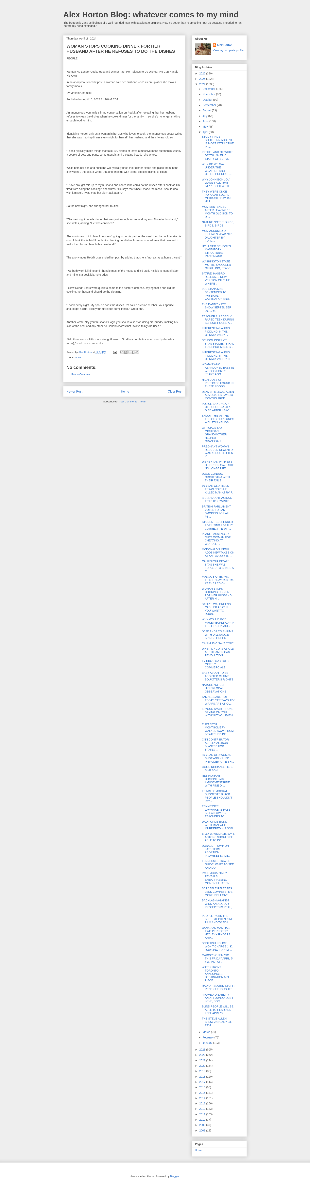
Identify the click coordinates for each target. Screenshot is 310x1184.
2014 (202, 1098)
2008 (202, 1130)
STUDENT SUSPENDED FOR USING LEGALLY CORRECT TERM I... (217, 525)
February (208, 1037)
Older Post (175, 391)
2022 (202, 1054)
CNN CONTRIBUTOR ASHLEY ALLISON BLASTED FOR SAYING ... (215, 744)
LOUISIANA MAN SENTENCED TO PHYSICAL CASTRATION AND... (216, 293)
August (207, 110)
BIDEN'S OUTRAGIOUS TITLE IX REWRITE (217, 499)
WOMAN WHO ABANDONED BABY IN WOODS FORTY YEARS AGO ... (218, 369)
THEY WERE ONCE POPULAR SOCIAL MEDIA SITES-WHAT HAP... (216, 196)
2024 (202, 84)
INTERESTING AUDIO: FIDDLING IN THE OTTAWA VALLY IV (216, 331)
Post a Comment (81, 374)
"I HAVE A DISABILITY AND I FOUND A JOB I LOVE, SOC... (217, 998)
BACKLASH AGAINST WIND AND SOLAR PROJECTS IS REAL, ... (217, 905)
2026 (202, 73)
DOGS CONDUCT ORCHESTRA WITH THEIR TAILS (216, 477)
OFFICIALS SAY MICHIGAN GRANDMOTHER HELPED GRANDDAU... (214, 434)
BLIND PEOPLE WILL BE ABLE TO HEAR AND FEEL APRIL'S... (217, 1010)
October (207, 99)
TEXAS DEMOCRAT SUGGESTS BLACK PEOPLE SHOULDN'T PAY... (217, 795)
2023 (202, 1049)
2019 (202, 1071)
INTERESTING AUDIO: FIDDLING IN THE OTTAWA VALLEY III (216, 356)
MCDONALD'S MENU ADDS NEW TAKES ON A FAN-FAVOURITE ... (218, 553)
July (205, 115)
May (205, 126)
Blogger (174, 1176)
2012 (202, 1108)
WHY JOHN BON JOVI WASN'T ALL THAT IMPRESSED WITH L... (217, 183)
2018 (202, 1076)
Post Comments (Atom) (132, 401)
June (205, 121)
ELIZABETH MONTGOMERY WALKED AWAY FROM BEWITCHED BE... (218, 729)
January (207, 1042)
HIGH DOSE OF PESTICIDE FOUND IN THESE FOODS (217, 383)
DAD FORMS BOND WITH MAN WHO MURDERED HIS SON (217, 825)
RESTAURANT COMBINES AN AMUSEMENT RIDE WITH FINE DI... (216, 780)
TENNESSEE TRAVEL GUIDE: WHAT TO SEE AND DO (218, 864)
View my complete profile (228, 50)
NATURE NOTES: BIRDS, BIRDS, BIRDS (218, 224)
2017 (202, 1081)
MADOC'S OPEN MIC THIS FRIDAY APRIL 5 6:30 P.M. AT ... (217, 958)
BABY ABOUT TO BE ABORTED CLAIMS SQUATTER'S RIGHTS (217, 676)
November (209, 94)
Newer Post (74, 391)
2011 (202, 1114)
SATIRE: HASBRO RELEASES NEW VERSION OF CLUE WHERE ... (216, 278)
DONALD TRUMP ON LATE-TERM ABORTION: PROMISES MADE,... (216, 850)
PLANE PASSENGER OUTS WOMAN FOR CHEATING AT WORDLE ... (216, 538)
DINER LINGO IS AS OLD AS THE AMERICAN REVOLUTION (218, 652)
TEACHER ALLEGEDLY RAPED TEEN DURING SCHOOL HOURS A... (218, 320)
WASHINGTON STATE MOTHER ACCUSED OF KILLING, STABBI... (217, 265)
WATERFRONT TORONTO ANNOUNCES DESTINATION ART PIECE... (215, 974)
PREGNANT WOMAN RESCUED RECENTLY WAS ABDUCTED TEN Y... (218, 451)
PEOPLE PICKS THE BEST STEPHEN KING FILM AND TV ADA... (217, 919)
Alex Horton (224, 45)
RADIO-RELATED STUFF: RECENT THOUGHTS (218, 987)
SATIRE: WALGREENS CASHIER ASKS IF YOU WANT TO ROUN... (216, 608)
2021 (202, 1060)
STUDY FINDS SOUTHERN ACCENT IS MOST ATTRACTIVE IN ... (218, 141)
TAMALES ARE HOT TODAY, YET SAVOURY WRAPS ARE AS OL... (218, 700)
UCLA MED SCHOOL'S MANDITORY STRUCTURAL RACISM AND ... (216, 251)
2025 (202, 78)
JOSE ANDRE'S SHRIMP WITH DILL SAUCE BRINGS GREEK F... (217, 635)
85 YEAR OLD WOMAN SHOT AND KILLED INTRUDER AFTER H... (218, 758)
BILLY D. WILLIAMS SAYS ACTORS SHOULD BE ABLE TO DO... (218, 837)
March (206, 1032)
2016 (202, 1087)
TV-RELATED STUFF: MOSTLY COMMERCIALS (215, 664)
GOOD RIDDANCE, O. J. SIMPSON (217, 768)
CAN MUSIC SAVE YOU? (218, 643)
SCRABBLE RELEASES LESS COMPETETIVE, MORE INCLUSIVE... (217, 892)
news (78, 357)
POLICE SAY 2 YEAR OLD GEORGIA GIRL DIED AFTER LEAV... (216, 407)
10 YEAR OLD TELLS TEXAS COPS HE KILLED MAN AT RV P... (218, 489)
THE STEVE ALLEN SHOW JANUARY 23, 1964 (217, 1022)
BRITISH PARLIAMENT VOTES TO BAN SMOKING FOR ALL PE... (216, 511)
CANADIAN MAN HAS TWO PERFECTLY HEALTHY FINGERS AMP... (216, 932)
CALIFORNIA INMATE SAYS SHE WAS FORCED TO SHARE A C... (218, 566)
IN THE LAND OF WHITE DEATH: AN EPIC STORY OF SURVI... (217, 155)
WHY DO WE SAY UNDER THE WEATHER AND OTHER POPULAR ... (217, 169)
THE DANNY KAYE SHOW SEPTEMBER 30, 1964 (216, 308)
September (209, 105)
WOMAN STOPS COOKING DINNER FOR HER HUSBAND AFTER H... (217, 593)
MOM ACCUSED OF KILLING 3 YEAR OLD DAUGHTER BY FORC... (217, 235)
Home (125, 391)
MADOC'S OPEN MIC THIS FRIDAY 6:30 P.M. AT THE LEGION (218, 580)
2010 (202, 1119)
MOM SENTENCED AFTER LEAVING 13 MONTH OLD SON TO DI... (217, 211)
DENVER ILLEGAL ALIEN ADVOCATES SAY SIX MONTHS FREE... (218, 395)
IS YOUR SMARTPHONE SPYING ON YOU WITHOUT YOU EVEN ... (217, 713)
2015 (202, 1092)
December (209, 88)
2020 (202, 1065)
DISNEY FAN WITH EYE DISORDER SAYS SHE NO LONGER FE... (218, 465)
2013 (202, 1103)
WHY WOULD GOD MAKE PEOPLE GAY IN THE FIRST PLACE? (218, 623)
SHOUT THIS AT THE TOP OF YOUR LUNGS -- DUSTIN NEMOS (218, 419)
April (205, 132)
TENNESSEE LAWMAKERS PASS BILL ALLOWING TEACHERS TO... (216, 811)
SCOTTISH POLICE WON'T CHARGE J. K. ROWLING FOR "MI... (217, 946)
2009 (202, 1125)
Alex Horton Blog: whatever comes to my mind (151, 14)
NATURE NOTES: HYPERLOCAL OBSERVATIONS (214, 688)
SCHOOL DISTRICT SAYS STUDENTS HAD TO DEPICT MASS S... (218, 344)
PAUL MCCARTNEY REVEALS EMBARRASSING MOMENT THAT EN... (217, 877)
